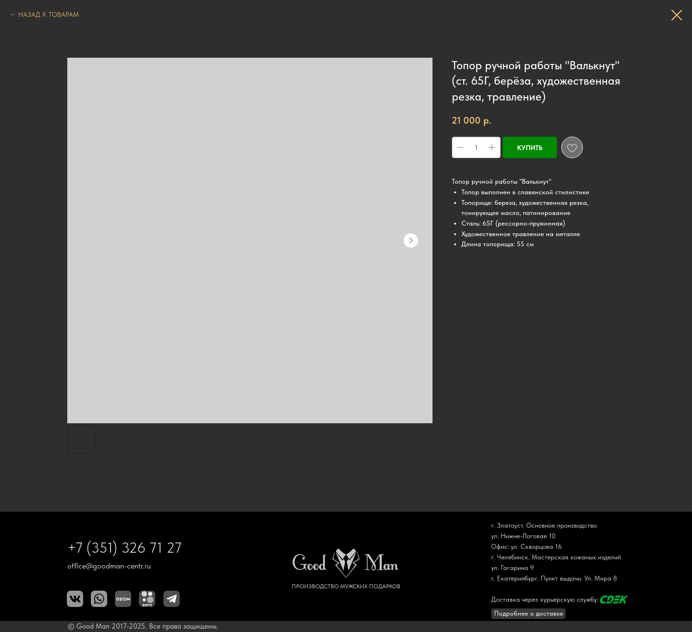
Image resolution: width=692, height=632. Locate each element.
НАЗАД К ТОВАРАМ (48, 14)
